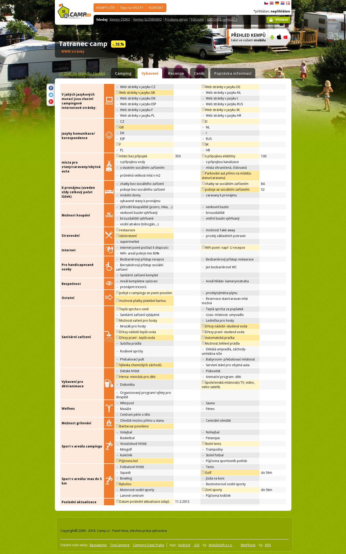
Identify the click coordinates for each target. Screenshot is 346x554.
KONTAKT (156, 7)
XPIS (268, 545)
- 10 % (118, 43)
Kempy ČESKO (120, 19)
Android (184, 545)
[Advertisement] (313, 156)
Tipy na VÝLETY (131, 7)
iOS (196, 545)
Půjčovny (197, 19)
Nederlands (282, 3)
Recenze (176, 73)
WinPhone (248, 545)
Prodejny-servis (176, 19)
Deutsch (277, 3)
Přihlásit (282, 20)
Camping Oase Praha (148, 545)
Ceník (199, 73)
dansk (288, 3)
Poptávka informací (232, 73)
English (272, 3)
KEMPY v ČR (105, 7)
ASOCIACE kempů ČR (222, 19)
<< (82, 73)
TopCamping (119, 545)
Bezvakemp (98, 545)
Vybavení (149, 73)
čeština (266, 3)
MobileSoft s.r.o (221, 545)
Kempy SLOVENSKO (147, 19)
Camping (123, 73)
